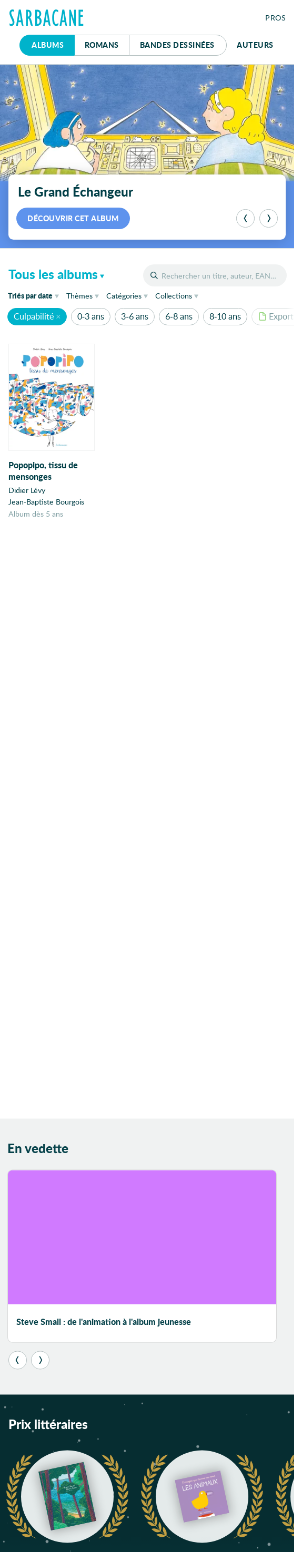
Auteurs (255, 44)
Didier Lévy (26, 490)
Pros (275, 18)
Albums (48, 44)
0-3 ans (90, 316)
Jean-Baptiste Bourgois (46, 502)
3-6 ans (134, 316)
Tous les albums (53, 274)
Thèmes (79, 296)
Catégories (124, 296)
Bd (177, 44)
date (35, 295)
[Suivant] (268, 218)
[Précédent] (245, 218)
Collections (173, 296)
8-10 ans (225, 316)
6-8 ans (178, 316)
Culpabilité (34, 316)
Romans (102, 44)
